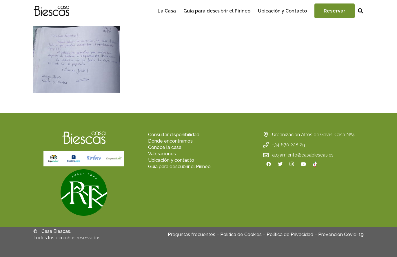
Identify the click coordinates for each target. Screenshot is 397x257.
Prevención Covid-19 (341, 234)
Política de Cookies (241, 234)
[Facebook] (268, 164)
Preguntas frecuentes (191, 234)
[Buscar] (360, 10)
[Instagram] (292, 164)
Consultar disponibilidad (173, 134)
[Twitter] (280, 164)
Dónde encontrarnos (170, 141)
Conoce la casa (164, 147)
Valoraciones (162, 154)
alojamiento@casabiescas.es (303, 155)
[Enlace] (51, 11)
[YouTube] (303, 164)
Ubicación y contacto (171, 160)
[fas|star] (83, 193)
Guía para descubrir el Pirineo (179, 166)
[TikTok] (315, 164)
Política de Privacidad (290, 234)
